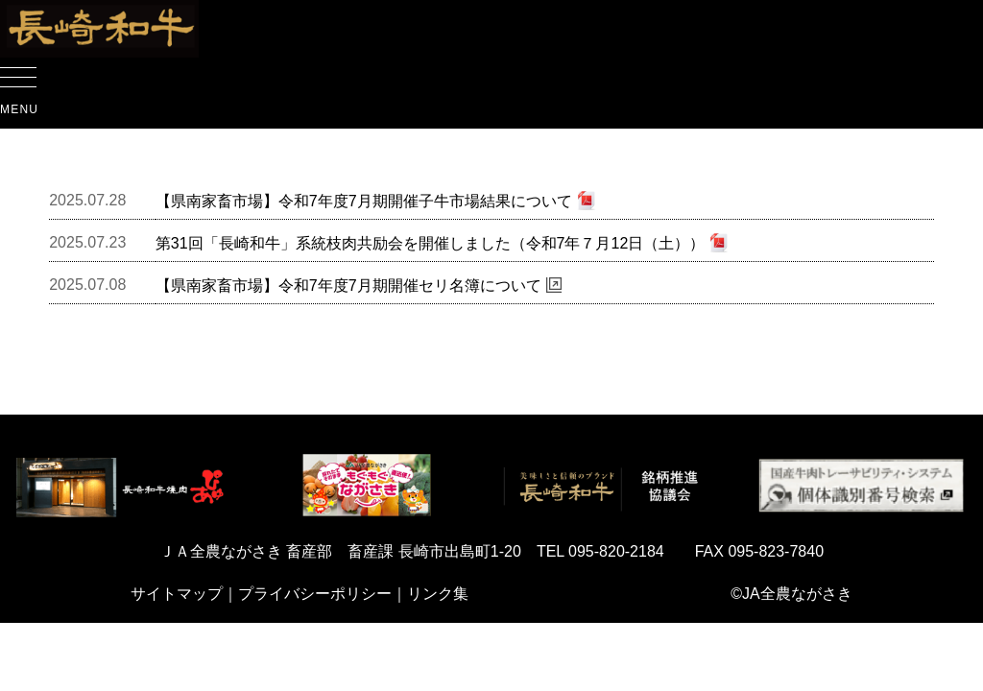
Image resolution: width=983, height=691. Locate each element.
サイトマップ (177, 593)
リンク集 (437, 593)
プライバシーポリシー (315, 593)
